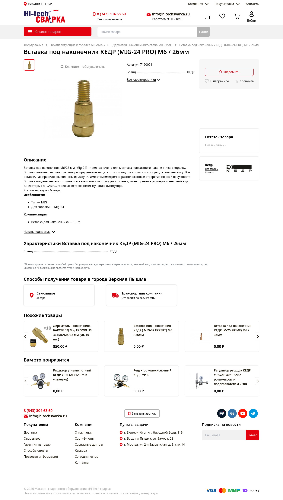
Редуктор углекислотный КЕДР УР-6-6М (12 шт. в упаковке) (72, 374)
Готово (252, 435)
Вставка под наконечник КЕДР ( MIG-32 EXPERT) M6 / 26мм (152, 330)
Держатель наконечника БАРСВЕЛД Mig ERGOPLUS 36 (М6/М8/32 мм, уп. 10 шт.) (72, 332)
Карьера (81, 450)
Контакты (252, 4)
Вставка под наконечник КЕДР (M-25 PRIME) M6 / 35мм (232, 330)
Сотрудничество (86, 456)
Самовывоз (32, 438)
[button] (26, 336)
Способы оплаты (36, 450)
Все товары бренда (211, 170)
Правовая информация (41, 456)
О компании (84, 432)
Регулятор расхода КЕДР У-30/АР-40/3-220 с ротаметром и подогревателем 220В (232, 377)
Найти (203, 32)
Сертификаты (84, 438)
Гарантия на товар (37, 444)
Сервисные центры (89, 444)
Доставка (30, 432)
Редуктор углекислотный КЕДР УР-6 (152, 372)
